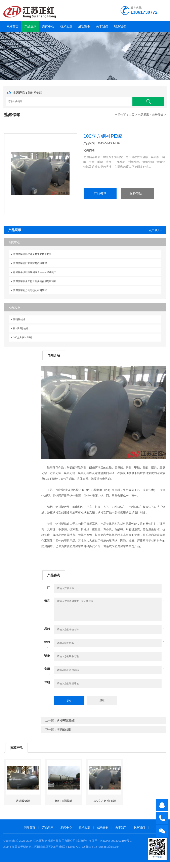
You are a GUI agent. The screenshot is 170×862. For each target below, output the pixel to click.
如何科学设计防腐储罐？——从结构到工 (34, 272)
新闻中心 (48, 26)
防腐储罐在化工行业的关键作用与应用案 (34, 281)
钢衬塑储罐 (35, 92)
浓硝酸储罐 (19, 319)
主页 (131, 114)
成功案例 (84, 26)
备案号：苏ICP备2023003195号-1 (110, 840)
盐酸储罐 (157, 114)
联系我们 (120, 26)
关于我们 (102, 26)
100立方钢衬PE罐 (22, 337)
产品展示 (30, 26)
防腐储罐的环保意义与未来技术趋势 (32, 254)
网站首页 (12, 26)
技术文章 (66, 26)
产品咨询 (100, 193)
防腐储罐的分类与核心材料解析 (30, 290)
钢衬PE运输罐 (20, 328)
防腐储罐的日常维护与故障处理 (30, 263)
